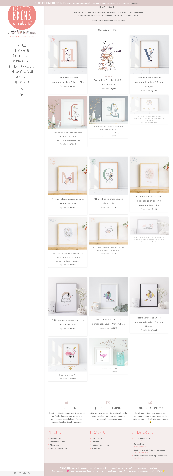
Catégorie (102, 30)
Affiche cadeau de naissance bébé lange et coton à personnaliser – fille (149, 158)
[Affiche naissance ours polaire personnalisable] (67, 289)
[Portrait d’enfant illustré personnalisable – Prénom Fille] (108, 283)
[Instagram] (20, 473)
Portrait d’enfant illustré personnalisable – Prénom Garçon (149, 279)
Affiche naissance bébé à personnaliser (150, 456)
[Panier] (22, 94)
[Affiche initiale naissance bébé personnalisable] (67, 168)
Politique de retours (100, 445)
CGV (131, 468)
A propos (96, 448)
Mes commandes (57, 442)
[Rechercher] (22, 89)
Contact (153, 468)
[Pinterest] (24, 473)
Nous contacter (98, 438)
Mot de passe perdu (58, 448)
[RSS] (29, 473)
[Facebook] (15, 473)
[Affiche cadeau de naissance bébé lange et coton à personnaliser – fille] (149, 157)
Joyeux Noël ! (139, 444)
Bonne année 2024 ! (142, 438)
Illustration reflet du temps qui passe (149, 450)
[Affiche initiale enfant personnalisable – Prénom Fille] (67, 54)
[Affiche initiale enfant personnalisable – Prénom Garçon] (149, 54)
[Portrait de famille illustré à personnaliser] (108, 54)
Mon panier (55, 445)
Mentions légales (141, 468)
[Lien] (22, 20)
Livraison (95, 442)
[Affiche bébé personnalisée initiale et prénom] (108, 162)
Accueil (94, 21)
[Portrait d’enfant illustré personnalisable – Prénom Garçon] (149, 277)
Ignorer (135, 3)
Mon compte (55, 438)
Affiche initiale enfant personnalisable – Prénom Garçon (149, 82)
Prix (114, 30)
